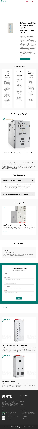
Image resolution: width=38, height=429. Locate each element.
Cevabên (21, 402)
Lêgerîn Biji (22, 401)
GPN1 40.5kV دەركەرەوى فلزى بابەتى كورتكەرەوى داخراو (19, 152)
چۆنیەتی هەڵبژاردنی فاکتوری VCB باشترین (12, 417)
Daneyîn (21, 404)
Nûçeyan (21, 399)
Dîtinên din (5, 231)
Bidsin (19, 298)
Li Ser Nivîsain (22, 406)
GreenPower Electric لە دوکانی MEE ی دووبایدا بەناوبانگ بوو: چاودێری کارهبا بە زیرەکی (12, 413)
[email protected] (24, 418)
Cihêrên (21, 398)
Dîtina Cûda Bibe (25, 58)
